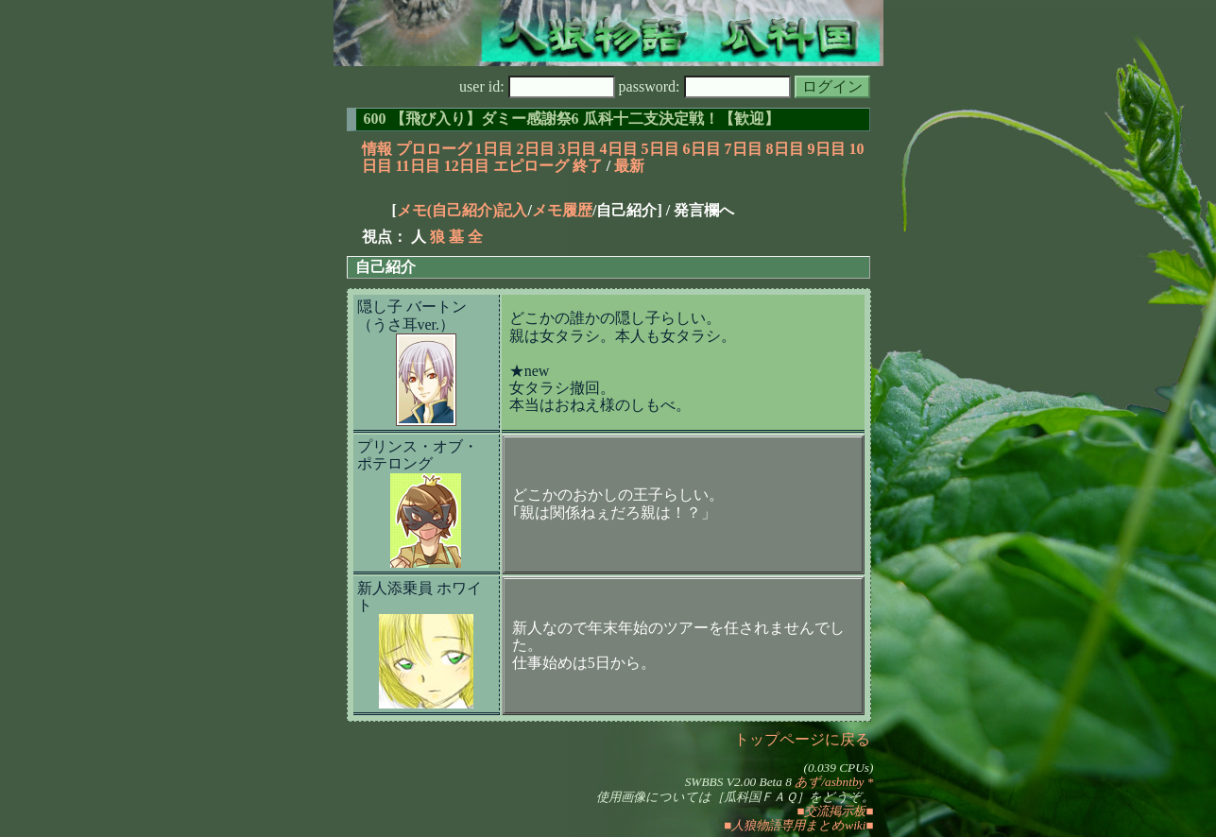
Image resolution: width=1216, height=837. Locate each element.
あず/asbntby (829, 782)
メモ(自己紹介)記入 (462, 210)
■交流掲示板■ (834, 811)
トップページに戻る (802, 739)
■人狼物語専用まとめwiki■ (798, 825)
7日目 (743, 149)
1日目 (494, 149)
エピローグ (531, 166)
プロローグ (433, 149)
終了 (588, 166)
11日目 (418, 166)
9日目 (827, 149)
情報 (377, 149)
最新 (629, 166)
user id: (537, 86)
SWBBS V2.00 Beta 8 (738, 782)
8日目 (785, 149)
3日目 (577, 149)
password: (705, 86)
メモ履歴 (562, 210)
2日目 (536, 149)
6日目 (702, 149)
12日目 (466, 166)
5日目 (660, 149)
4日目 (619, 149)
